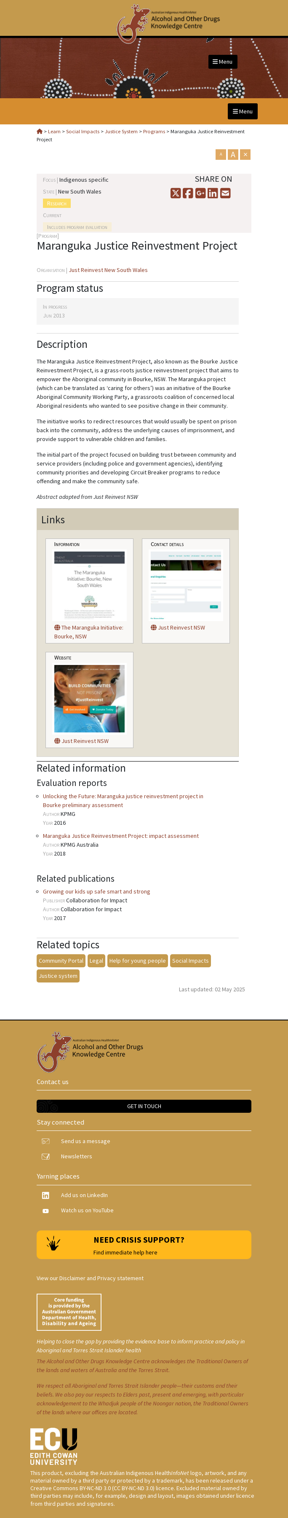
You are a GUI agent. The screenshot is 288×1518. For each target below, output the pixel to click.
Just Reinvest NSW (178, 627)
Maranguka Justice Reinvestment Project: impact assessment (121, 836)
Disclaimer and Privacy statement (101, 1278)
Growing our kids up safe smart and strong (96, 891)
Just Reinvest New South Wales (108, 270)
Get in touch (144, 1106)
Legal (96, 960)
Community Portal (61, 960)
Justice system (58, 976)
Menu (222, 61)
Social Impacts (190, 960)
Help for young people (137, 960)
